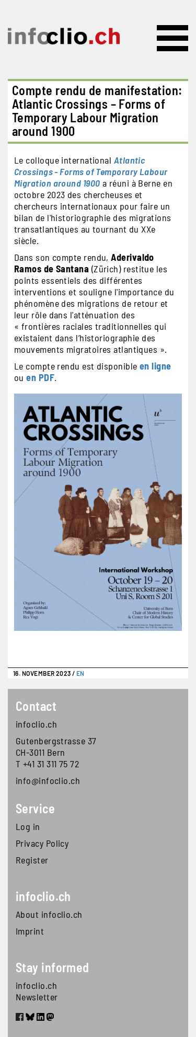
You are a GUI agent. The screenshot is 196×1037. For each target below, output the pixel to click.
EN (80, 673)
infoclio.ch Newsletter (37, 991)
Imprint (30, 931)
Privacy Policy (42, 843)
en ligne (155, 366)
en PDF (40, 377)
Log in (28, 826)
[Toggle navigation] (172, 38)
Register (32, 860)
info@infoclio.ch (48, 780)
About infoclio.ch (49, 914)
